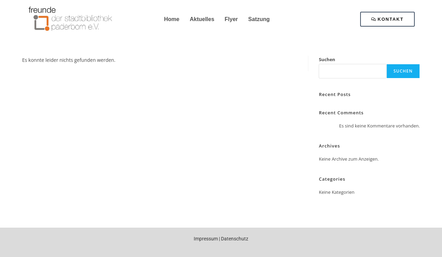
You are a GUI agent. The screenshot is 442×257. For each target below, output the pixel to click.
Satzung (259, 19)
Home (171, 19)
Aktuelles (202, 19)
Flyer (231, 19)
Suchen (327, 59)
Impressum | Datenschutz (221, 238)
